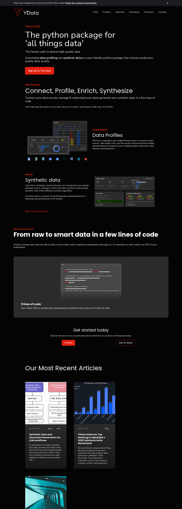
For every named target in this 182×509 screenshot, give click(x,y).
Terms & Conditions (106, 500)
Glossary (131, 500)
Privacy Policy (87, 500)
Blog (48, 428)
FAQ (121, 500)
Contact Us (71, 500)
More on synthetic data (36, 211)
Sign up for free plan (39, 70)
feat (56, 428)
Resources (149, 12)
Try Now (68, 342)
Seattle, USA (145, 500)
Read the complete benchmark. (81, 3)
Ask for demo (125, 342)
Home (95, 12)
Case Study (146, 428)
